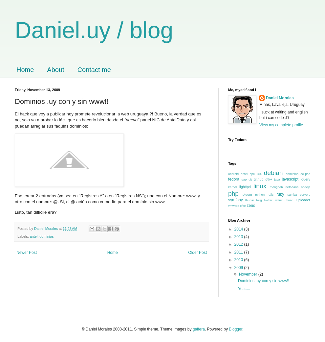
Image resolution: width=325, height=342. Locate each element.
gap (244, 179)
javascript (290, 179)
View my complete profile (281, 125)
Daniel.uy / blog (94, 30)
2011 (239, 252)
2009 (239, 267)
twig (259, 200)
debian (273, 172)
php (233, 193)
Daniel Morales (280, 98)
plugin (247, 194)
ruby (280, 194)
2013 (239, 236)
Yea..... (244, 288)
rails (270, 194)
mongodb (276, 187)
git (250, 179)
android (233, 174)
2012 (239, 244)
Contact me (94, 69)
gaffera (199, 329)
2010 (239, 259)
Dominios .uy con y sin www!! (263, 281)
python (260, 194)
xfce (243, 206)
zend (251, 205)
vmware (233, 206)
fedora (233, 179)
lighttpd (245, 187)
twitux (278, 200)
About (55, 69)
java (277, 179)
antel (33, 236)
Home (25, 69)
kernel (232, 187)
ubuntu (289, 200)
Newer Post (26, 252)
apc (251, 174)
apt (259, 174)
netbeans (291, 187)
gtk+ (268, 179)
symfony (235, 200)
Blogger (235, 329)
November (248, 274)
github (258, 179)
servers (305, 194)
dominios (46, 236)
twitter (268, 200)
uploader (303, 200)
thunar (249, 200)
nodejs (305, 187)
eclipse (305, 174)
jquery (305, 179)
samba (292, 194)
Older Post (197, 252)
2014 (239, 229)
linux (259, 186)
